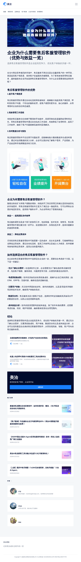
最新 (4, 11)
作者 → (9, 481)
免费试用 (40, 387)
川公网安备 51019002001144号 (46, 557)
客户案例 (24, 11)
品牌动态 (17, 11)
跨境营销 (40, 11)
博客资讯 (10, 11)
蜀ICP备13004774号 (61, 557)
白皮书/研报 (32, 11)
